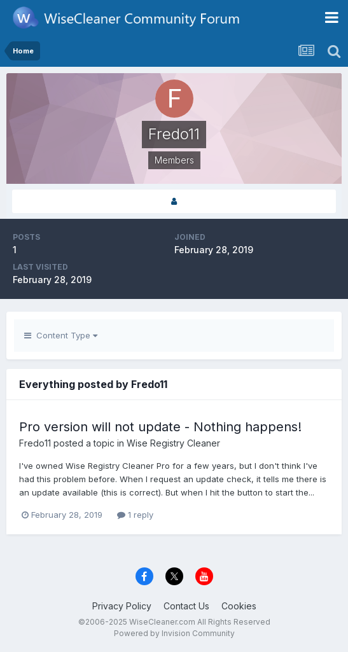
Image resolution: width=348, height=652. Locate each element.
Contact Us (186, 605)
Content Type (60, 335)
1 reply (135, 515)
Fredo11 (35, 443)
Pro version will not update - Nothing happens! (160, 426)
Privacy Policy (121, 605)
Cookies (238, 605)
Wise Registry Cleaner (173, 443)
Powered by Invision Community (174, 633)
